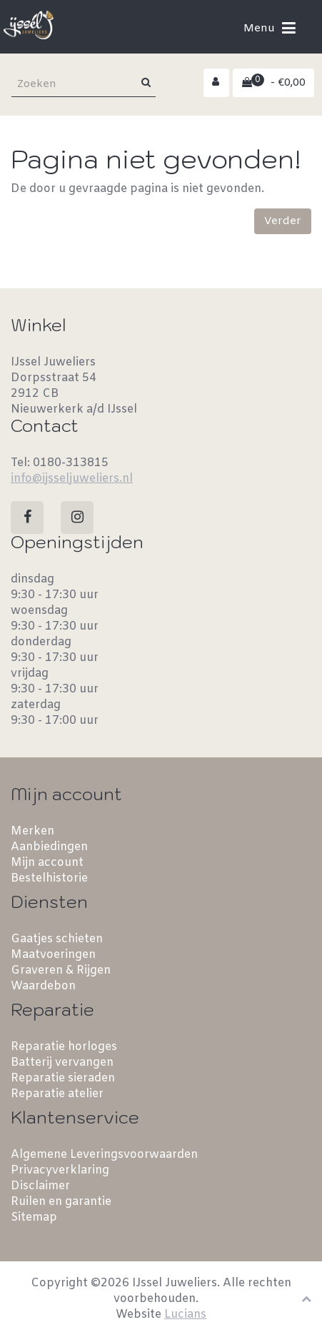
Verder (282, 221)
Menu (269, 28)
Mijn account (47, 862)
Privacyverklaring (60, 1170)
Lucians (185, 1314)
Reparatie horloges (64, 1046)
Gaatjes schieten (57, 939)
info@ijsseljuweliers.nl (72, 478)
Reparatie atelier (57, 1093)
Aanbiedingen (49, 846)
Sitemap (34, 1217)
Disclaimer (40, 1186)
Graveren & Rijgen (61, 970)
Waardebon (43, 986)
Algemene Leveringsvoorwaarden (104, 1154)
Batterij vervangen (62, 1062)
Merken (32, 831)
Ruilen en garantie (61, 1201)
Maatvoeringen (53, 954)
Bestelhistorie (49, 878)
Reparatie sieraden (63, 1078)
